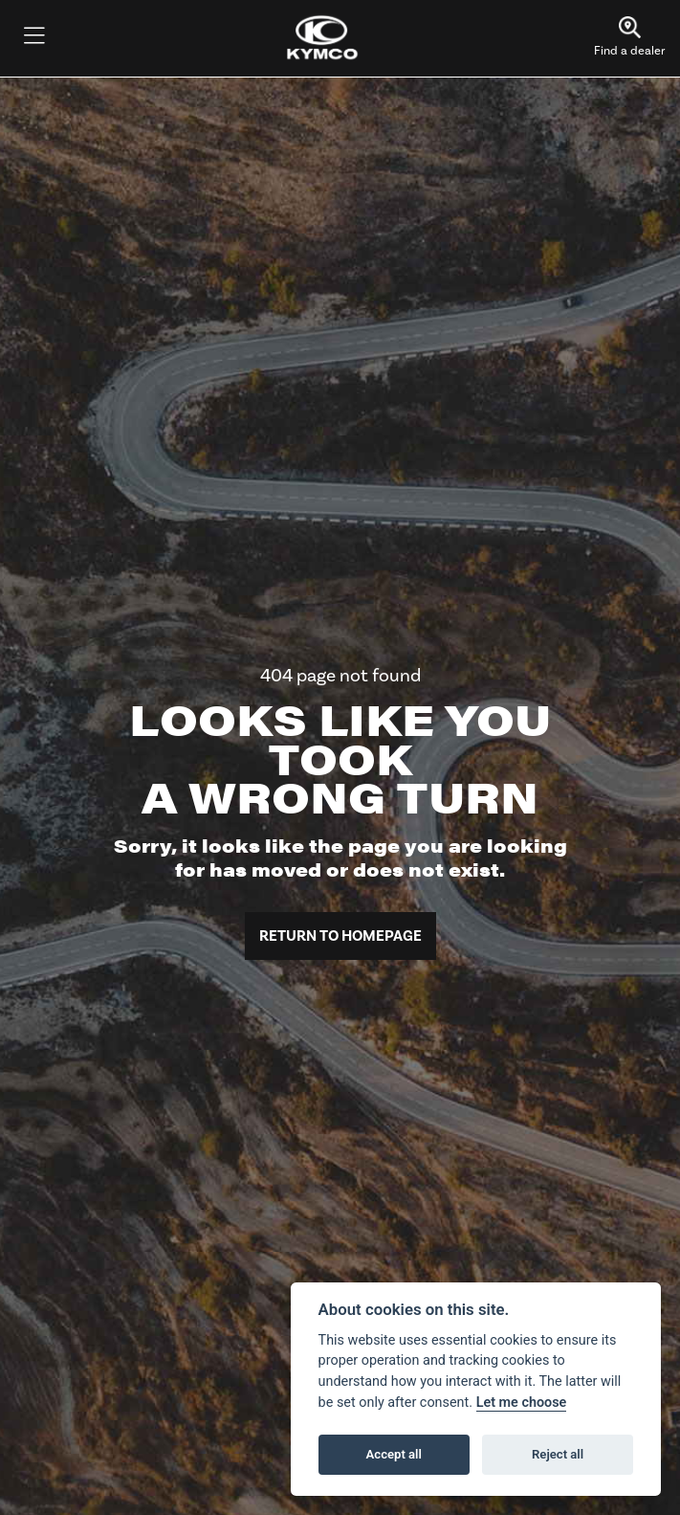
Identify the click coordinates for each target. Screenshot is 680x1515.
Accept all (394, 1454)
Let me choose (521, 1402)
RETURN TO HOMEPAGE (340, 936)
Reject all (557, 1454)
